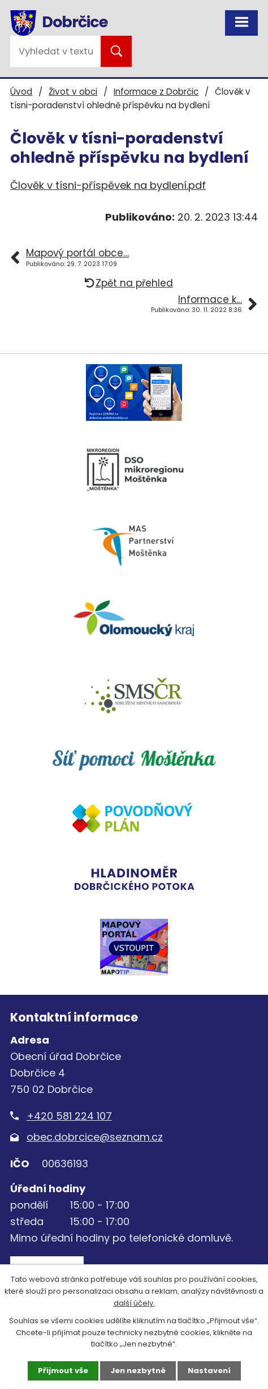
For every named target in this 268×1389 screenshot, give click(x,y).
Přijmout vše (63, 1370)
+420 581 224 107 (69, 1116)
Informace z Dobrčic (156, 92)
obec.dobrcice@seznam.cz (95, 1137)
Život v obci (73, 92)
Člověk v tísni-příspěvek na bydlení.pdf (108, 185)
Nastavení (209, 1370)
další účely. (134, 1303)
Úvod (21, 92)
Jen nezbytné (138, 1370)
